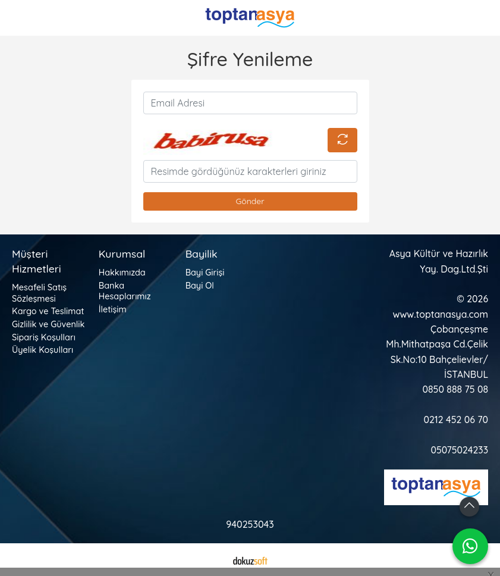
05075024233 (459, 450)
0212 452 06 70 (455, 419)
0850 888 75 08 (455, 389)
